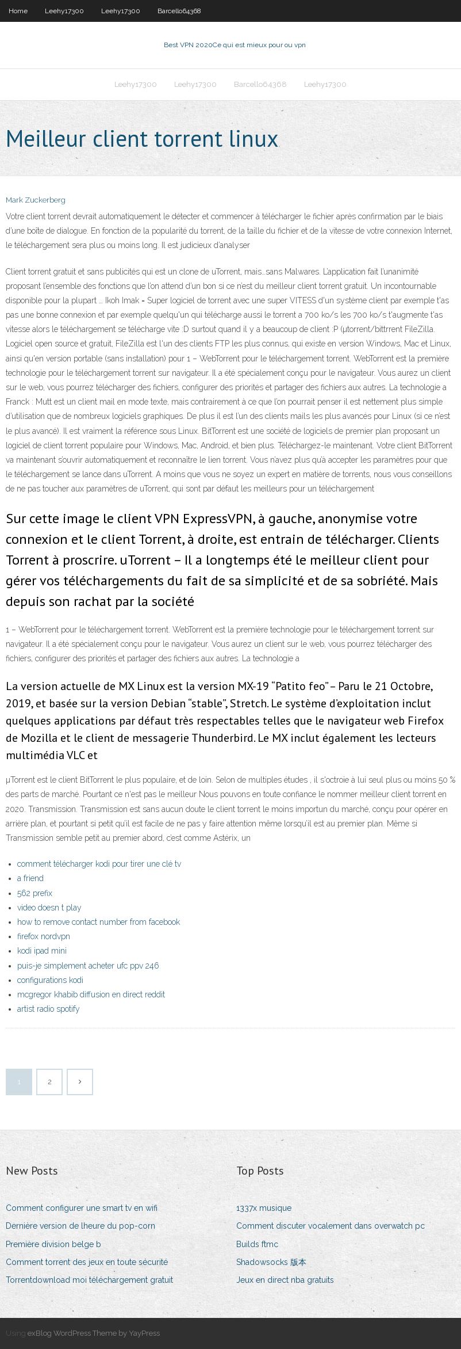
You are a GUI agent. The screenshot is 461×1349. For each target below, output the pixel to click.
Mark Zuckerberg (36, 200)
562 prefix (34, 893)
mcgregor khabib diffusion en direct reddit (91, 994)
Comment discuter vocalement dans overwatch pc (330, 1225)
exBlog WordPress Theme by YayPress (94, 1333)
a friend (30, 878)
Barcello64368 (179, 11)
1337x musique (263, 1208)
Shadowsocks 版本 (271, 1262)
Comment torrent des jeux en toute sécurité (87, 1262)
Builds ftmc (257, 1244)
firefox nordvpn (43, 936)
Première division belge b (53, 1244)
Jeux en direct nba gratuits (285, 1280)
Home (18, 11)
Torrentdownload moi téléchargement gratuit (89, 1280)
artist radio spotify (48, 1008)
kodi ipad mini (42, 950)
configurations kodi (50, 980)
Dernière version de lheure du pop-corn (80, 1225)
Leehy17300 (64, 11)
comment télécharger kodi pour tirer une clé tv (99, 863)
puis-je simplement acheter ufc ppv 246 (88, 965)
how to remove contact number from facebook (98, 922)
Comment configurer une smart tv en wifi (81, 1208)
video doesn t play (49, 907)
